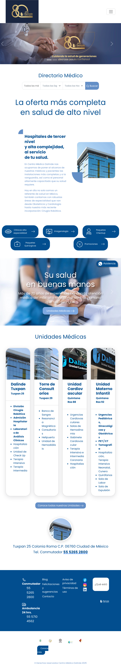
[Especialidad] (51, 86)
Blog (45, 579)
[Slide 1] (49, 60)
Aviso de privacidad (69, 581)
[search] (101, 584)
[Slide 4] (66, 60)
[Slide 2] (54, 60)
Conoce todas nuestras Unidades (61, 506)
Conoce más (42, 650)
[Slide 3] (60, 60)
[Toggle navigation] (111, 11)
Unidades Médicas (60, 311)
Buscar (92, 85)
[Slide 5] (71, 60)
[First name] (31, 86)
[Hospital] (74, 86)
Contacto (48, 596)
